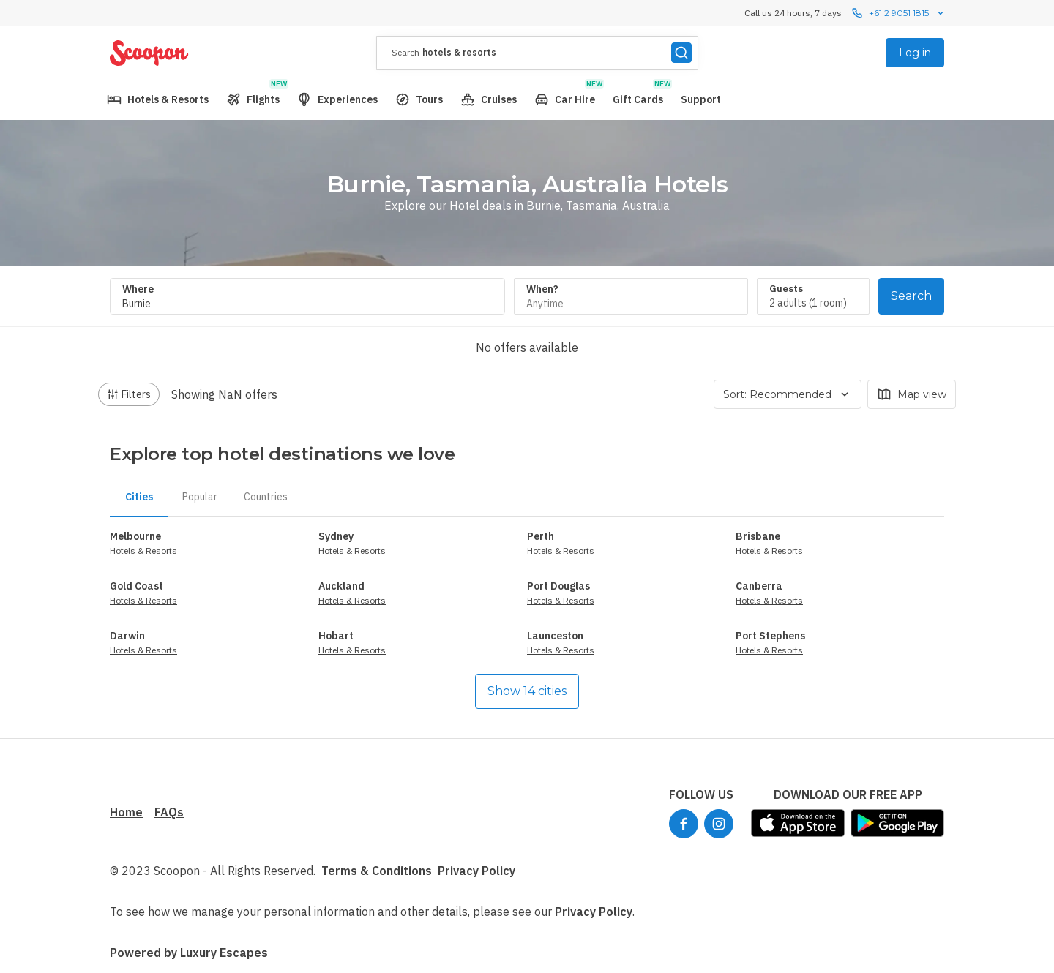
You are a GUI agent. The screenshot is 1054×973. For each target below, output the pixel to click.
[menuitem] (157, 99)
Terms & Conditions (376, 870)
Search (911, 296)
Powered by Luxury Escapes (189, 952)
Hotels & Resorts (143, 550)
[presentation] (537, 53)
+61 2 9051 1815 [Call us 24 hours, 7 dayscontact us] (898, 13)
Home (126, 812)
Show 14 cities (527, 691)
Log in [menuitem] (915, 52)
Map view (911, 394)
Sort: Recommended (787, 394)
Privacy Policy (476, 870)
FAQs (169, 812)
